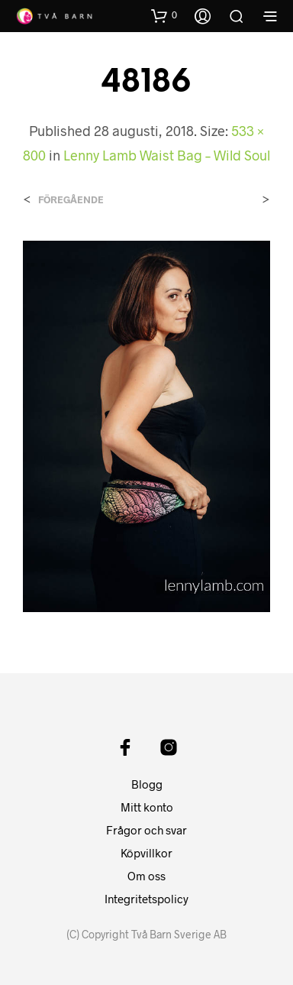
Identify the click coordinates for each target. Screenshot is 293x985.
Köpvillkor (146, 853)
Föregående (71, 200)
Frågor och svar (146, 830)
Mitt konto (147, 807)
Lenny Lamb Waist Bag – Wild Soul (166, 155)
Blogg (147, 784)
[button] (164, 15)
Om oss (146, 876)
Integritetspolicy (146, 899)
